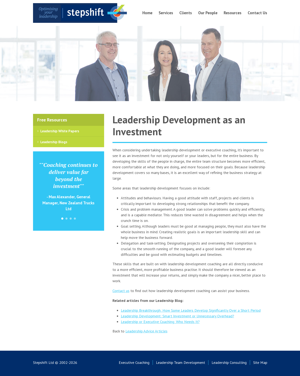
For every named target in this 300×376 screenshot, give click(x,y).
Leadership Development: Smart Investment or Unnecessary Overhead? (177, 316)
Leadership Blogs (53, 142)
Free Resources (52, 120)
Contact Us (257, 12)
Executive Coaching (134, 362)
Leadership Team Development (180, 362)
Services (166, 12)
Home (147, 12)
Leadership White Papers (59, 131)
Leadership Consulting (229, 362)
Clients (185, 12)
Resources (232, 12)
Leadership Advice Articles (146, 331)
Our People (207, 12)
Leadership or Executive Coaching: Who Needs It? (160, 321)
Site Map (260, 362)
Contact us (120, 290)
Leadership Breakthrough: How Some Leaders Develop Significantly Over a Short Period (191, 310)
